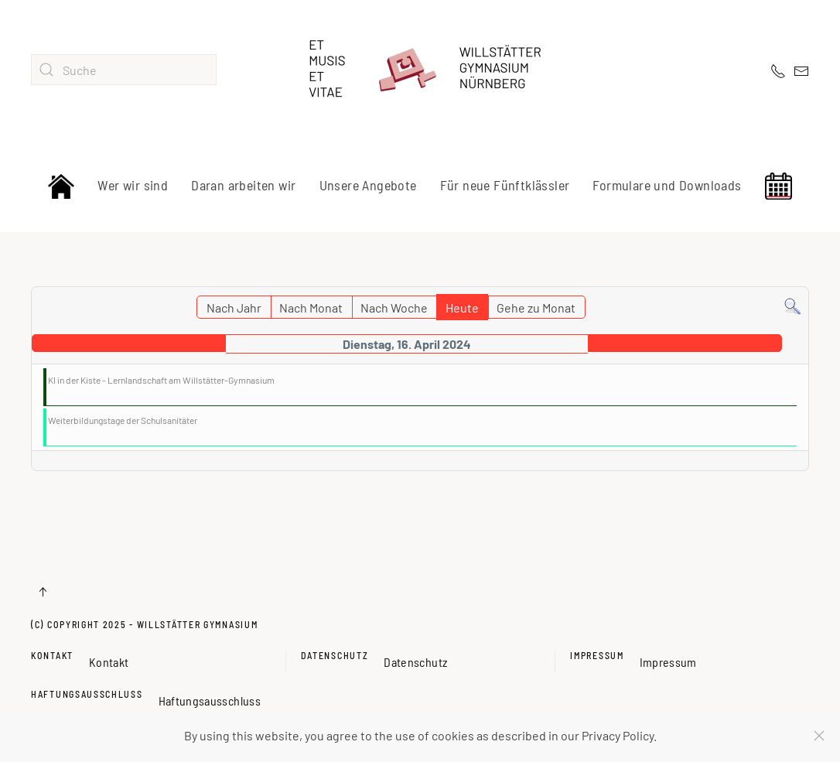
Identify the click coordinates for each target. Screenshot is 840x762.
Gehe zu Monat (536, 307)
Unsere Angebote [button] (368, 184)
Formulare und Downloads (666, 184)
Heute (462, 307)
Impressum (596, 652)
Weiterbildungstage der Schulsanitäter (122, 420)
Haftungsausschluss (87, 690)
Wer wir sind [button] (132, 184)
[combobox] (124, 69)
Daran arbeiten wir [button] (243, 184)
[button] (42, 591)
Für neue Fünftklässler (505, 184)
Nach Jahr (234, 307)
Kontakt (52, 652)
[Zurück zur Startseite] (420, 69)
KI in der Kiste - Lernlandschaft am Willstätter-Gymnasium (161, 379)
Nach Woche (394, 307)
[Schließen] (819, 735)
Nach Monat (311, 307)
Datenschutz (335, 652)
